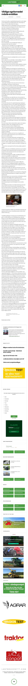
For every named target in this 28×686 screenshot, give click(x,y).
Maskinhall (7, 398)
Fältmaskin (7, 406)
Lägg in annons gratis (19, 451)
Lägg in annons (18, 479)
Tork (5, 402)
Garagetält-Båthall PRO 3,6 (14, 468)
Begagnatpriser (7, 489)
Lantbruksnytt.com (14, 669)
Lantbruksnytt (5, 580)
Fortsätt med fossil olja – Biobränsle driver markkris (12, 351)
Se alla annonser (7, 451)
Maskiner (16, 505)
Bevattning (7, 408)
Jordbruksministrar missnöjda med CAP (13, 359)
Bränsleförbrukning (19, 492)
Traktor (6, 404)
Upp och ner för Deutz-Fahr (10, 355)
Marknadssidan (6, 492)
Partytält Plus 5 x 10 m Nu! (14, 462)
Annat (6, 412)
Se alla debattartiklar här (14, 336)
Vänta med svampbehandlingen (11, 362)
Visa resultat (14, 418)
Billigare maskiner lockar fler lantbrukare (13, 347)
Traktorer (6, 505)
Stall (5, 396)
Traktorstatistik (18, 489)
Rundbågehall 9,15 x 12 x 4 (14, 473)
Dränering (6, 410)
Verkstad (6, 400)
